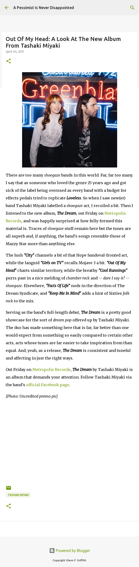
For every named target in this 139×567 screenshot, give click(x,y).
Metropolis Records (51, 369)
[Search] (132, 7)
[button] (8, 61)
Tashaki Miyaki (18, 494)
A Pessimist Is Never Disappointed (43, 7)
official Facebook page (47, 384)
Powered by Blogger (69, 550)
